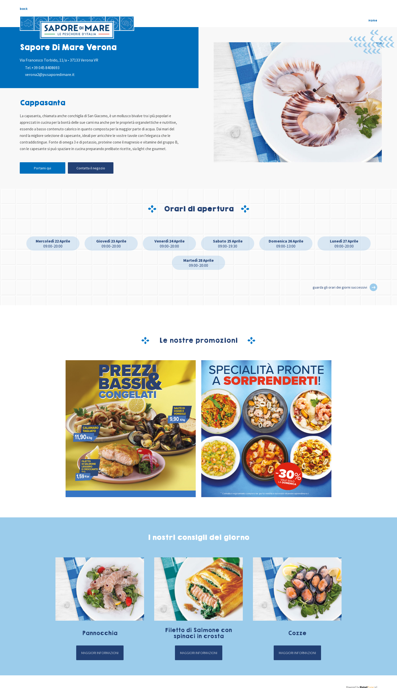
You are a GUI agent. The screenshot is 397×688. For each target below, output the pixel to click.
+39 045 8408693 (45, 67)
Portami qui (42, 168)
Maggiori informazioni (99, 653)
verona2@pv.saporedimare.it (50, 74)
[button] (373, 287)
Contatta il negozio (90, 168)
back (24, 9)
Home (372, 20)
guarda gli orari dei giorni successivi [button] (340, 287)
